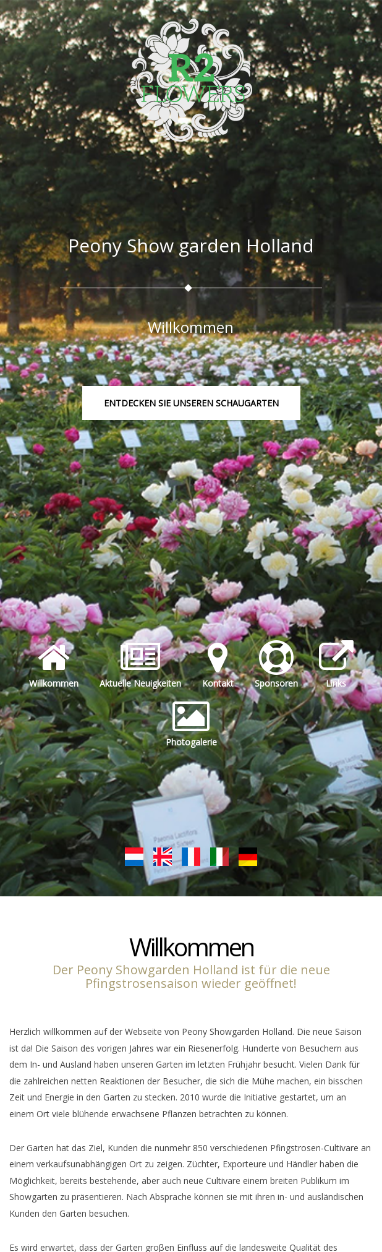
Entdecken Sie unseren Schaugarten (191, 403)
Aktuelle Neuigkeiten (140, 665)
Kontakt (218, 665)
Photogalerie (191, 724)
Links (336, 665)
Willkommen (54, 665)
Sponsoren (276, 665)
